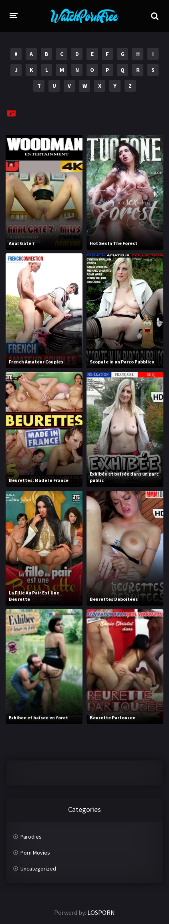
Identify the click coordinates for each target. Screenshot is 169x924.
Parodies (31, 836)
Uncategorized (38, 868)
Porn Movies (35, 852)
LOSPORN (101, 912)
